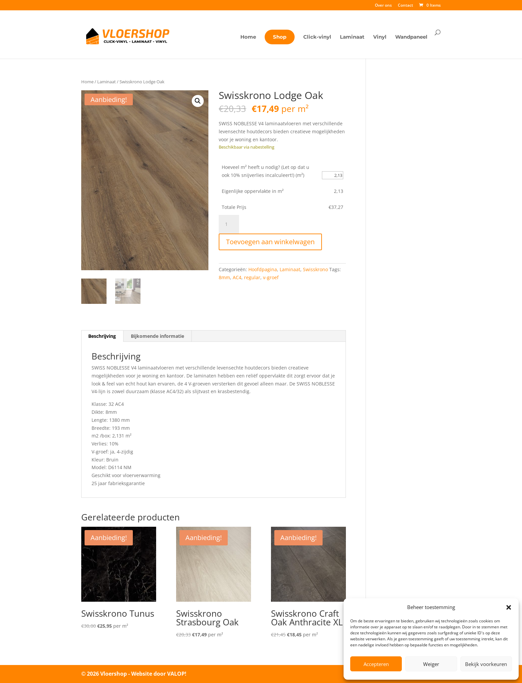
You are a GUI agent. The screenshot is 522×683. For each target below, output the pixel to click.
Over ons (383, 5)
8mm (224, 277)
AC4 (237, 277)
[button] (508, 607)
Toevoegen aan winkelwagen (270, 241)
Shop (279, 37)
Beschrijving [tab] (102, 336)
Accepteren (376, 664)
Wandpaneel (411, 37)
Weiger (431, 664)
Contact (405, 5)
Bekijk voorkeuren (486, 664)
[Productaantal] (229, 224)
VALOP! (176, 673)
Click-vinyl (317, 37)
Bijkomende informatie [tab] (157, 336)
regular (252, 277)
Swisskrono (315, 269)
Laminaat (352, 37)
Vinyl (380, 37)
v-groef (271, 277)
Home (248, 37)
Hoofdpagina (262, 269)
